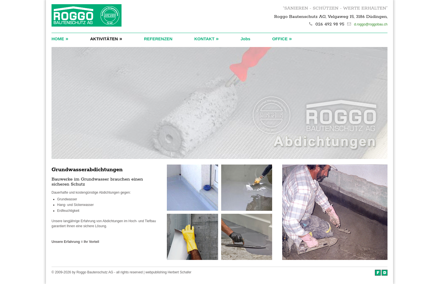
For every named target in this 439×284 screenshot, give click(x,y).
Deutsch (384, 273)
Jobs (245, 38)
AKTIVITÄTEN (106, 38)
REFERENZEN (158, 38)
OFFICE (282, 38)
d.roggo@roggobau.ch (370, 24)
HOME (60, 38)
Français (378, 273)
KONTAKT (206, 38)
